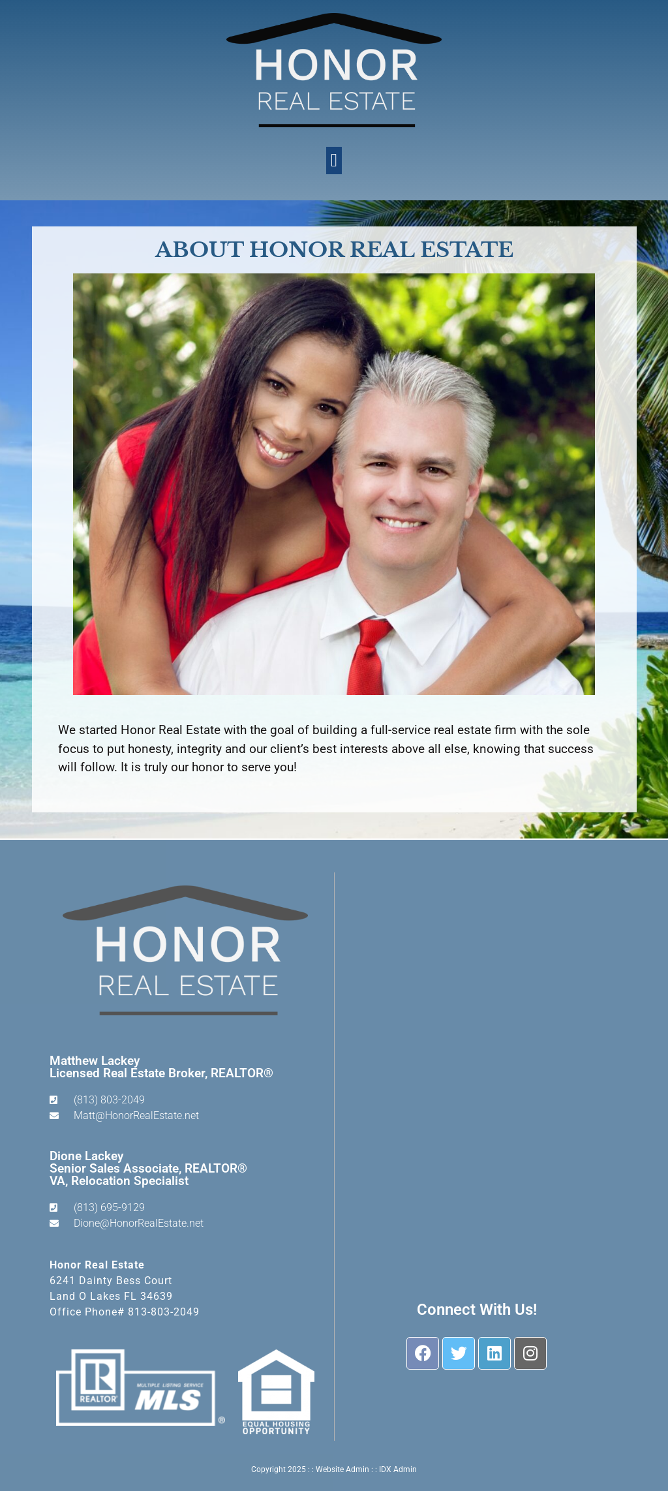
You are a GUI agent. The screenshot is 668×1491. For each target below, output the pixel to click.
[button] (334, 160)
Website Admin (342, 1469)
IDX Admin (398, 1469)
